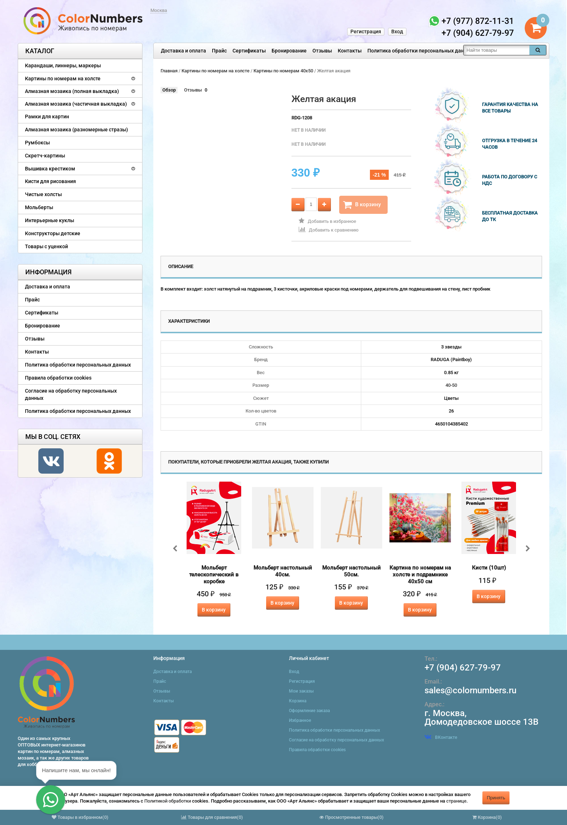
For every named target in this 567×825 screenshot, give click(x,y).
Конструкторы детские (52, 233)
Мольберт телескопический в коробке (214, 574)
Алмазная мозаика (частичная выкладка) (76, 104)
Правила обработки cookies (58, 378)
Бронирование (289, 51)
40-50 (451, 385)
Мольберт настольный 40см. (282, 571)
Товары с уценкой (46, 246)
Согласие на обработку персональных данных (71, 394)
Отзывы (322, 51)
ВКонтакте (441, 737)
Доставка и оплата (183, 51)
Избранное (300, 720)
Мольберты (39, 207)
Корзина (297, 700)
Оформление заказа (309, 710)
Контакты (350, 51)
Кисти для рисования (50, 181)
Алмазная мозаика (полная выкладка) (72, 91)
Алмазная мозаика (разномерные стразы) (76, 129)
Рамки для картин (47, 116)
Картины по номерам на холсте (63, 78)
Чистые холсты (43, 194)
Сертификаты (249, 51)
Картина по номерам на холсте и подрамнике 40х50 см (420, 574)
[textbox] (496, 50)
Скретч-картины (45, 155)
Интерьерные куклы (49, 220)
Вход (397, 31)
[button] (50, 799)
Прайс (219, 51)
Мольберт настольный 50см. (351, 571)
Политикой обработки (167, 801)
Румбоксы (37, 142)
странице (456, 801)
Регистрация (365, 31)
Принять (496, 797)
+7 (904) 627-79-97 (463, 668)
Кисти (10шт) (489, 567)
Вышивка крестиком (50, 169)
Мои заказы (301, 691)
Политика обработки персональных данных (420, 51)
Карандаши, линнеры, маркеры (63, 65)
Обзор (169, 90)
